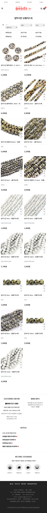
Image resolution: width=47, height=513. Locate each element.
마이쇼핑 (29, 2)
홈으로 (11, 484)
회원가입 (18, 2)
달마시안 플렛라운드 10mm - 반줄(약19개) (12, 104)
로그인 (5, 2)
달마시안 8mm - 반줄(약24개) (10, 257)
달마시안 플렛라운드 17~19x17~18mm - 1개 (12, 65)
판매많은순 (9, 32)
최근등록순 (39, 36)
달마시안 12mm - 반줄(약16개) (10, 372)
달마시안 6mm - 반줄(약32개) (33, 218)
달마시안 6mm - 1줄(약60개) (9, 180)
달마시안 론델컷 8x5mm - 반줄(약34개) (12, 142)
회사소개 (17, 484)
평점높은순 (9, 36)
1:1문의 (41, 2)
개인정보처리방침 (32, 484)
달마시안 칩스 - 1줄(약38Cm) (33, 142)
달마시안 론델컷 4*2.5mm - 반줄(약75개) (35, 180)
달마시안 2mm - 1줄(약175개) (33, 104)
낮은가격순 (24, 32)
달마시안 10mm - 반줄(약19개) (33, 257)
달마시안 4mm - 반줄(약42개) (10, 218)
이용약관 (23, 484)
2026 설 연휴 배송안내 (8, 433)
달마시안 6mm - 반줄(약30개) (33, 295)
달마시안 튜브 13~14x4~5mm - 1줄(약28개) (35, 65)
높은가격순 (39, 32)
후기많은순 (24, 36)
